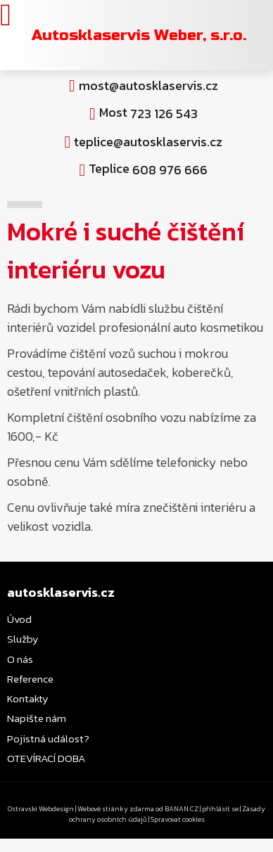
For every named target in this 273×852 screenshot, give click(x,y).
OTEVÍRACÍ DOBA (46, 758)
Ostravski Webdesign (41, 808)
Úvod (19, 619)
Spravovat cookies (178, 819)
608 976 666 (170, 169)
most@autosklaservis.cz (148, 85)
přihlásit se (220, 808)
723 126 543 (164, 113)
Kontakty (28, 698)
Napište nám (36, 718)
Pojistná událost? (48, 738)
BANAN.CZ (181, 808)
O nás (20, 659)
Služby (23, 639)
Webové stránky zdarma (115, 808)
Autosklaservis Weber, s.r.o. (139, 35)
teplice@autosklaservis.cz (148, 141)
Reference (30, 679)
